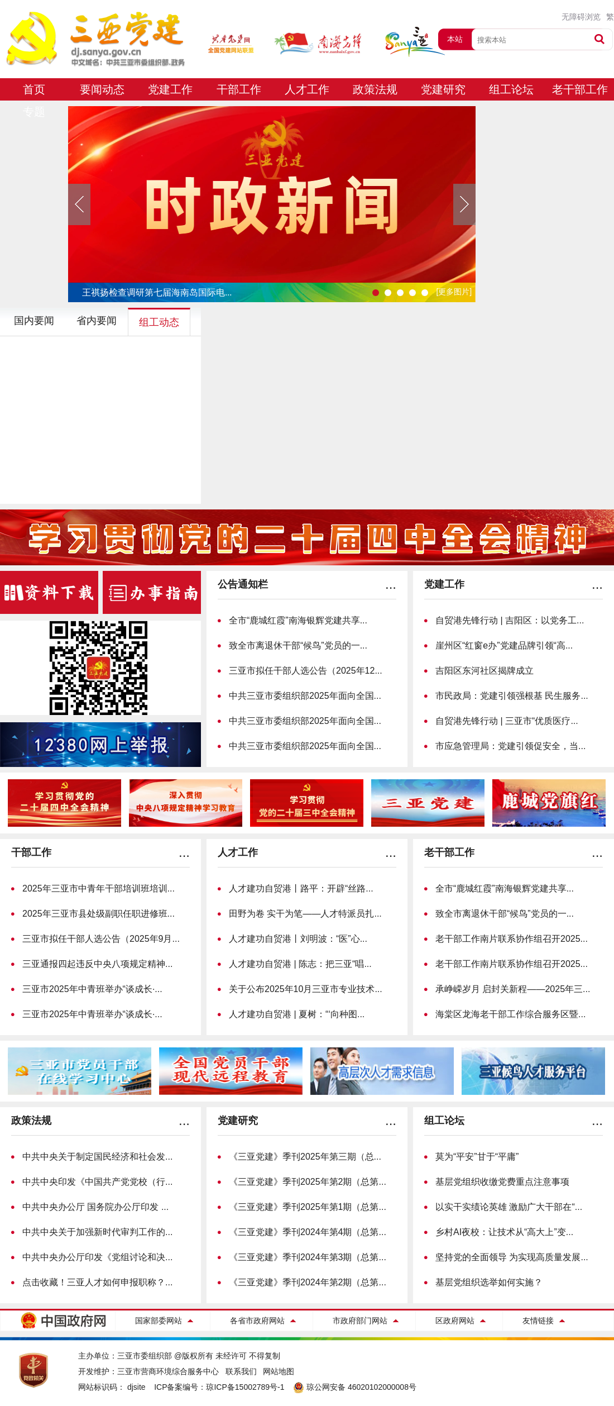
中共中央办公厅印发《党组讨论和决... (97, 1257)
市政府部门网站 (360, 1320)
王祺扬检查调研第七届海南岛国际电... (157, 292)
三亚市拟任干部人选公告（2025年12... (305, 670)
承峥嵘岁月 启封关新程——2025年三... (512, 989)
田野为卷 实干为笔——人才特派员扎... (305, 913)
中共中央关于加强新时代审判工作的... (97, 1232)
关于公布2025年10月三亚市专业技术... (305, 989)
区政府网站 (454, 1320)
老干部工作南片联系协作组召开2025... (511, 938)
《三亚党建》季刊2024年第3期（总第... (307, 1257)
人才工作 (307, 89)
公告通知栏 (243, 584)
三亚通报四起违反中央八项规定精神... (97, 964)
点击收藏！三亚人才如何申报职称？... (97, 1282)
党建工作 (170, 89)
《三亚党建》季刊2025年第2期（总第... (307, 1181)
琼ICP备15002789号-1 (245, 1387)
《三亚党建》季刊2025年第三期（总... (305, 1156)
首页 (34, 89)
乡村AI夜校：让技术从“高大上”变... (504, 1232)
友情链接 (538, 1320)
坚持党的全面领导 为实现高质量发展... (511, 1257)
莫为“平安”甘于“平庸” (477, 1156)
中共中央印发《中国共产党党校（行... (97, 1181)
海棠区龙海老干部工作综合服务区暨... (510, 1014)
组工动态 (159, 322)
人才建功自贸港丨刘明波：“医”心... (298, 938)
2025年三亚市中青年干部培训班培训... (98, 888)
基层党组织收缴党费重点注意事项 (502, 1181)
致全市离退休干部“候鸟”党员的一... (298, 645)
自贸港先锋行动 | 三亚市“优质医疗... (506, 721)
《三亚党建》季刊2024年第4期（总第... (307, 1232)
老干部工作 (580, 89)
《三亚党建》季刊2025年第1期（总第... (307, 1207)
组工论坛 (511, 89)
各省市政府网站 (257, 1320)
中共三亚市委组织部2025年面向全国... (305, 695)
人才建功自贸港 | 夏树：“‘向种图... (296, 1014)
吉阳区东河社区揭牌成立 (484, 670)
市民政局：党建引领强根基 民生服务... (511, 695)
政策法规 (375, 89)
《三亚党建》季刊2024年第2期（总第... (307, 1282)
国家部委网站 (158, 1320)
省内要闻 (96, 320)
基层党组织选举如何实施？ (489, 1282)
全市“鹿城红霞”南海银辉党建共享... (298, 620)
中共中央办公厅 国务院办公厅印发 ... (95, 1207)
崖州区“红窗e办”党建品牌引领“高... (504, 645)
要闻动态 (102, 89)
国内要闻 (34, 320)
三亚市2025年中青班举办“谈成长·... (92, 989)
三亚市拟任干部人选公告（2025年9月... (101, 938)
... (390, 584)
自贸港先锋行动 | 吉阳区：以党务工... (509, 620)
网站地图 (278, 1371)
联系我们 (241, 1371)
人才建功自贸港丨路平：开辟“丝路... (301, 888)
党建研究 (443, 89)
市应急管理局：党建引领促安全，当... (510, 746)
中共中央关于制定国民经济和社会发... (97, 1156)
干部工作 (239, 89)
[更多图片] (454, 291)
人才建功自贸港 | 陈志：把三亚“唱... (300, 964)
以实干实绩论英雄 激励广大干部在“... (508, 1207)
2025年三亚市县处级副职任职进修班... (98, 913)
